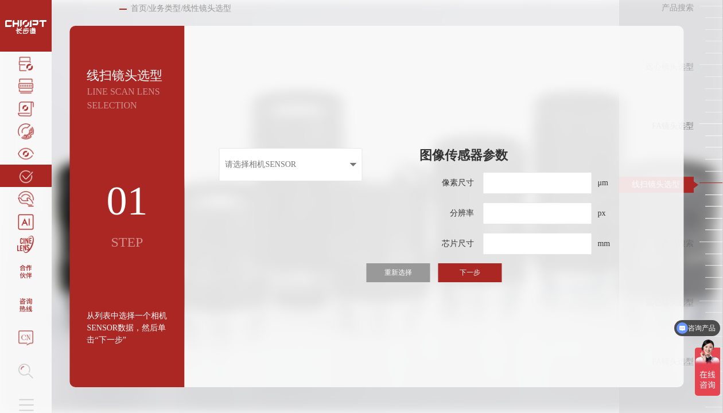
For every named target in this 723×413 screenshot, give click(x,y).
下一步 (470, 272)
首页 (139, 8)
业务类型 (165, 8)
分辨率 (462, 213)
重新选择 (398, 272)
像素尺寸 (458, 182)
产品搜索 (678, 7)
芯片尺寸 (458, 243)
